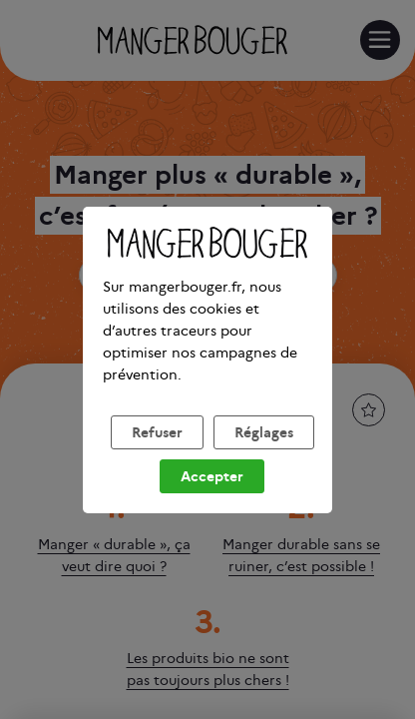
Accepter (212, 500)
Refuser (157, 456)
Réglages (263, 456)
